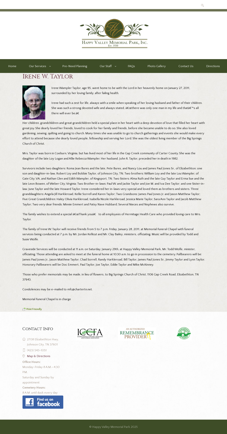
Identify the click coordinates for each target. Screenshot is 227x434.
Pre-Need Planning (74, 66)
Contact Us (186, 66)
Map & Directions (38, 356)
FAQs (131, 66)
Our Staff (106, 66)
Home (12, 66)
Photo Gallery (157, 66)
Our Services (37, 66)
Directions (213, 66)
